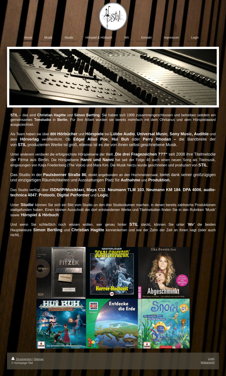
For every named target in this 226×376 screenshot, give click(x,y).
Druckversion (21, 359)
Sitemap (38, 359)
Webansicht (208, 362)
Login (211, 358)
